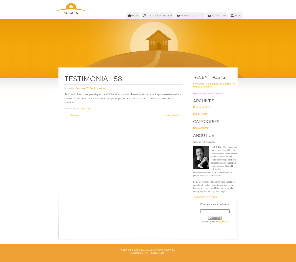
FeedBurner (222, 221)
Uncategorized (200, 128)
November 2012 (201, 107)
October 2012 (200, 114)
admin (102, 88)
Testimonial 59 (174, 115)
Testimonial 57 (73, 115)
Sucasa (71, 9)
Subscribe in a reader (206, 197)
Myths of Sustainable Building (208, 93)
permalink (85, 108)
